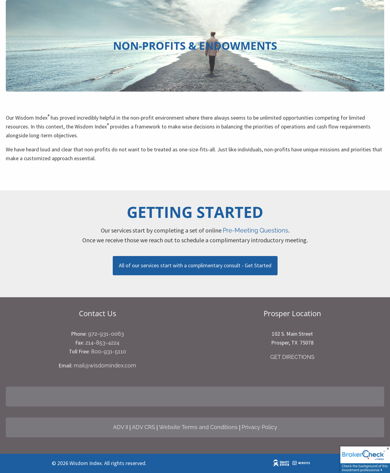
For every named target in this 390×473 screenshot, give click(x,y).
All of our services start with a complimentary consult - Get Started (195, 265)
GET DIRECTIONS (292, 357)
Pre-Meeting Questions (255, 230)
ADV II (120, 427)
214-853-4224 (102, 342)
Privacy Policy (259, 427)
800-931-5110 (108, 351)
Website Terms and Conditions (198, 427)
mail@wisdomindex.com (105, 365)
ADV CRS (143, 427)
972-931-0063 (106, 333)
